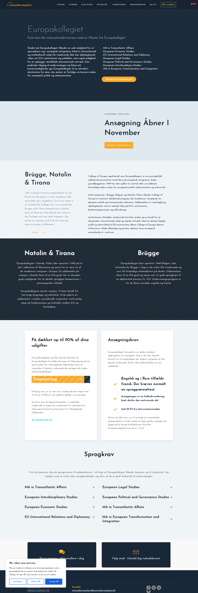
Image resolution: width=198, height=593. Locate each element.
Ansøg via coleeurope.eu (119, 145)
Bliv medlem (168, 5)
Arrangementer (137, 4)
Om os (153, 4)
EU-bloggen (87, 4)
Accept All (53, 582)
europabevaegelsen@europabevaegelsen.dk (93, 590)
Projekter (102, 4)
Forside (61, 4)
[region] (36, 573)
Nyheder (73, 4)
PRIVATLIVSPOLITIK (38, 590)
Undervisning (119, 4)
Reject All (35, 582)
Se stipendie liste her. (42, 420)
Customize (17, 582)
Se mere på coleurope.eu (119, 79)
